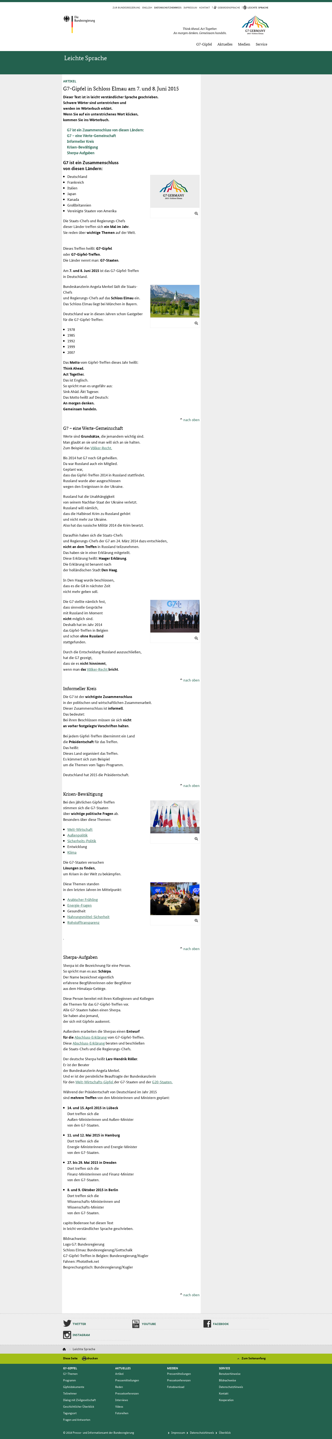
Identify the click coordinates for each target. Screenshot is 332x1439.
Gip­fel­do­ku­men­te (73, 1387)
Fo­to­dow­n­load (175, 1387)
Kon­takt (204, 7)
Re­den (119, 1387)
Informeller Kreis (80, 141)
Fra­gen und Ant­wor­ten (76, 1419)
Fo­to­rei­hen (121, 1413)
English (147, 7)
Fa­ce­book (221, 1324)
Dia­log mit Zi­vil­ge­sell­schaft (79, 1400)
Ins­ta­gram (81, 1335)
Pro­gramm (69, 1380)
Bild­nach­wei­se (227, 1380)
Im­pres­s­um (190, 7)
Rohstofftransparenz (83, 922)
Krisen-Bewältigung (82, 146)
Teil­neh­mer (70, 1393)
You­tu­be (149, 1324)
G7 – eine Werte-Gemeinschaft (91, 135)
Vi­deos (119, 1406)
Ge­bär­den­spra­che (229, 7)
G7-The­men (70, 1373)
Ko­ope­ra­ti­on (226, 1400)
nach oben (191, 419)
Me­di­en (244, 44)
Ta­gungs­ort (70, 1413)
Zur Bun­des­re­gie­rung (126, 7)
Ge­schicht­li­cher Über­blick (78, 1406)
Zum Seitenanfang (254, 1358)
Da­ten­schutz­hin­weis (231, 1387)
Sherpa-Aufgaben (80, 152)
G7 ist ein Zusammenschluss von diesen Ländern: (105, 129)
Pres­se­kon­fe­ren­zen (127, 1393)
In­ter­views (121, 1400)
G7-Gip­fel (204, 44)
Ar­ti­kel (119, 1373)
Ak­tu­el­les (224, 44)
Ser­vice (261, 44)
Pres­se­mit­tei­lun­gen (127, 1380)
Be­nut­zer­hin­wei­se (230, 1373)
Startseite (64, 1349)
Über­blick (225, 1432)
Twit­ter (79, 1324)
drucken (92, 1358)
